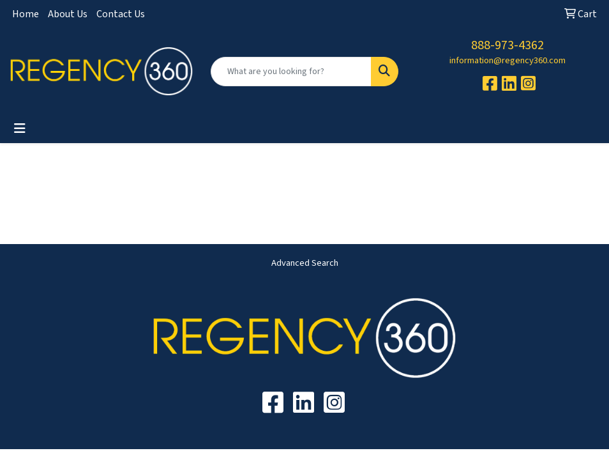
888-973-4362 (507, 45)
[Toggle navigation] (19, 128)
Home (25, 14)
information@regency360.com (507, 60)
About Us (67, 14)
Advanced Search (304, 263)
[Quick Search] (291, 71)
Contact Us (120, 14)
